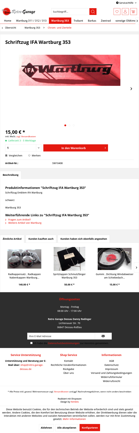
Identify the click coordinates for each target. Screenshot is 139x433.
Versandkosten (61, 391)
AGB (111, 360)
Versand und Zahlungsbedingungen (111, 373)
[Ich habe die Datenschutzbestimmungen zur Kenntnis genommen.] (31, 343)
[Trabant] (78, 21)
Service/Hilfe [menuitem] (125, 2)
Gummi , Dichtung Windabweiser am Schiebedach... (114, 276)
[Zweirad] (106, 21)
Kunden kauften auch (41, 238)
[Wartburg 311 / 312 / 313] (31, 21)
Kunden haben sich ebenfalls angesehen (83, 238)
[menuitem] (74, 11)
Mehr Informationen (74, 419)
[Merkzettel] (117, 11)
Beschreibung (10, 174)
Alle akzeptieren (66, 427)
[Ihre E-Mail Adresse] (61, 336)
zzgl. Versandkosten (26, 136)
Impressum (111, 369)
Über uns (68, 373)
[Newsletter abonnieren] (103, 336)
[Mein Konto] (125, 11)
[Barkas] (92, 21)
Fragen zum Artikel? (18, 219)
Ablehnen (46, 427)
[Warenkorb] (133, 11)
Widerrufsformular (111, 377)
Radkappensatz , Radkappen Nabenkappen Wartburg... (24, 276)
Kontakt (68, 360)
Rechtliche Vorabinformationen (68, 365)
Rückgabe (68, 369)
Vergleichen (13, 155)
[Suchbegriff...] (74, 11)
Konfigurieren (90, 427)
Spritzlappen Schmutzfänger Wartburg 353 (69, 276)
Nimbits (75, 401)
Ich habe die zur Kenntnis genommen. (71, 343)
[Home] (8, 21)
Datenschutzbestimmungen (63, 343)
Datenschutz (111, 365)
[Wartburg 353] (60, 21)
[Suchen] (93, 11)
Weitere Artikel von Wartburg (23, 222)
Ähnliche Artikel (12, 238)
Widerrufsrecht (111, 381)
